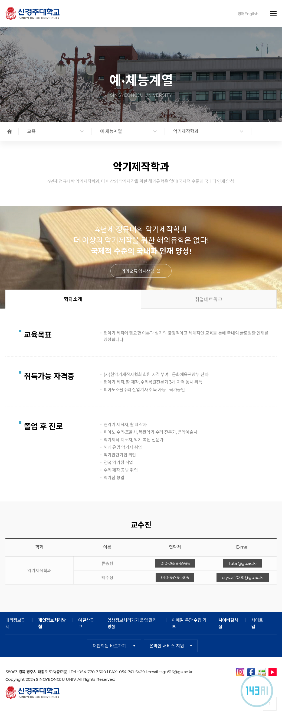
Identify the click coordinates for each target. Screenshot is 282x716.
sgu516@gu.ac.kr (176, 672)
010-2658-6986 (175, 563)
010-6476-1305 (175, 577)
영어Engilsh (248, 13)
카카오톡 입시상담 (141, 271)
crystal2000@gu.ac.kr (243, 577)
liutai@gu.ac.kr (243, 563)
